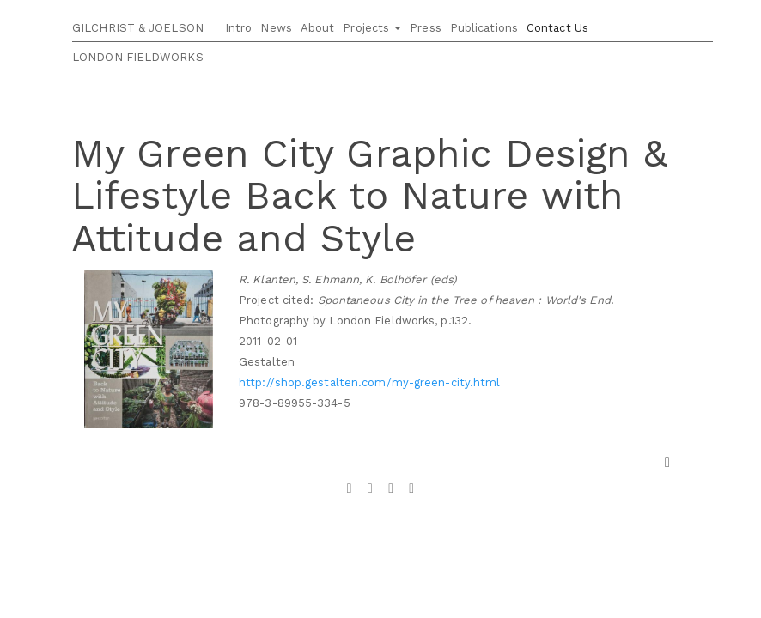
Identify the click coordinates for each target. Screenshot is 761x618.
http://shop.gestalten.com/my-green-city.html (369, 382)
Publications (484, 27)
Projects (372, 27)
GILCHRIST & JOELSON (138, 27)
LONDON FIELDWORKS (138, 57)
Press (425, 27)
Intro (239, 27)
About (318, 27)
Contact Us (557, 27)
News (275, 27)
